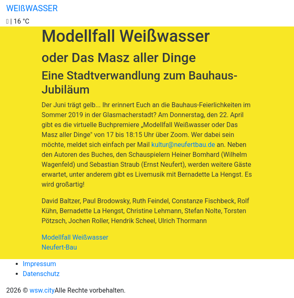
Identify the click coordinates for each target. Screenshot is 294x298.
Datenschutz (41, 274)
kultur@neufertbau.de (183, 145)
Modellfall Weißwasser (75, 237)
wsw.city (42, 290)
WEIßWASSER (31, 8)
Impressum (39, 264)
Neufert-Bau (59, 247)
